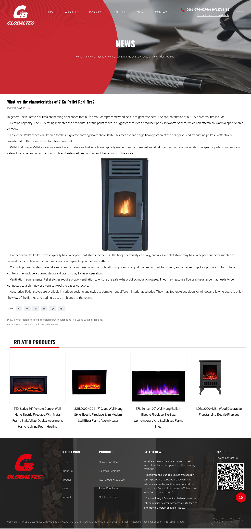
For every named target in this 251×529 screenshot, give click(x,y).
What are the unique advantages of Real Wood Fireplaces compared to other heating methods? (169, 465)
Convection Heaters (110, 462)
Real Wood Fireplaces (112, 480)
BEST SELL (119, 12)
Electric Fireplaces (109, 471)
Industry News (105, 58)
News (141, 12)
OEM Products (107, 497)
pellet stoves (29, 117)
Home (51, 12)
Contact (162, 12)
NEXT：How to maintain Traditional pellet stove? (32, 324)
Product (96, 12)
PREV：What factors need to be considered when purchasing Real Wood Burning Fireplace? (55, 319)
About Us (72, 12)
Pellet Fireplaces (108, 489)
